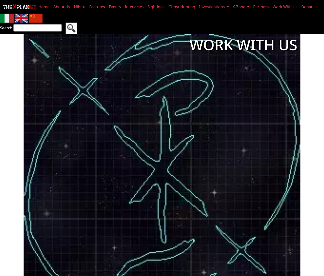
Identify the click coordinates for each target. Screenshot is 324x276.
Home (44, 6)
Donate (308, 6)
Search (6, 28)
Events (115, 6)
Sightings (156, 6)
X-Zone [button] (239, 6)
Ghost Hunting (181, 6)
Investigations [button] (212, 6)
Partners (261, 6)
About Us (61, 6)
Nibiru (79, 6)
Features (97, 6)
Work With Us (285, 6)
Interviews (134, 6)
